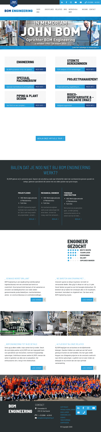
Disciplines (49, 9)
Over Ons (38, 10)
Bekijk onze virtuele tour (49, 138)
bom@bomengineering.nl (45, 418)
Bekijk (31, 219)
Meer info (39, 69)
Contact (92, 9)
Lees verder (36, 300)
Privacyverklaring (67, 409)
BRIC (65, 9)
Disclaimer (64, 412)
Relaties (58, 9)
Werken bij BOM (73, 10)
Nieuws (85, 9)
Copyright (64, 407)
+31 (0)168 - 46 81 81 (45, 415)
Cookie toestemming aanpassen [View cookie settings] (65, 420)
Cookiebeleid (65, 415)
